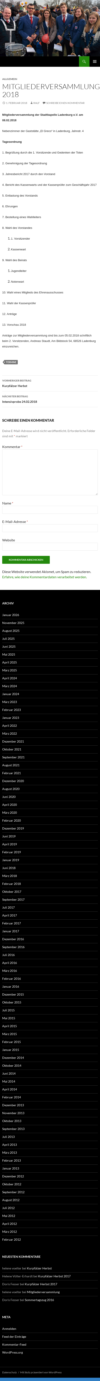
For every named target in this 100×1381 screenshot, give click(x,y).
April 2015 (9, 1026)
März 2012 (9, 1231)
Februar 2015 (11, 1042)
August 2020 (11, 789)
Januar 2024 (10, 694)
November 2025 (13, 623)
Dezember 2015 (13, 994)
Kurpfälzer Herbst (50, 383)
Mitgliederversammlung (43, 1292)
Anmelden (9, 1328)
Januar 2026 (10, 615)
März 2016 (9, 970)
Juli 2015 (8, 1010)
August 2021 (11, 765)
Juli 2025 (8, 638)
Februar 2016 (11, 978)
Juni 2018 (9, 868)
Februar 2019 (11, 852)
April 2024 (9, 678)
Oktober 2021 (11, 749)
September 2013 (13, 1129)
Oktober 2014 (11, 1065)
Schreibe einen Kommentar (65, 103)
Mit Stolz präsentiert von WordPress (41, 1372)
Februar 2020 (11, 820)
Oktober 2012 (11, 1184)
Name (7, 503)
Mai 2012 (8, 1216)
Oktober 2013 (11, 1121)
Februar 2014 (11, 1097)
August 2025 (11, 631)
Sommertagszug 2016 (39, 1300)
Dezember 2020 (13, 781)
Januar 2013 (10, 1168)
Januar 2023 (10, 717)
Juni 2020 (9, 797)
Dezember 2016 (13, 939)
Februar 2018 (11, 884)
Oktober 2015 (11, 1002)
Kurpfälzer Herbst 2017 (54, 1276)
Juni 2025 (9, 646)
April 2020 (9, 804)
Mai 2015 (8, 1018)
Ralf (36, 103)
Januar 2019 (10, 860)
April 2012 (9, 1224)
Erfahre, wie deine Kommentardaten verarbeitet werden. (44, 577)
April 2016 (9, 963)
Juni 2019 (9, 836)
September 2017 (13, 899)
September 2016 (13, 947)
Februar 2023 (11, 710)
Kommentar (12, 447)
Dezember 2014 (13, 1057)
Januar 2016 (10, 986)
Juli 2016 (8, 955)
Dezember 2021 (13, 741)
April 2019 (9, 844)
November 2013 (13, 1113)
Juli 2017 (8, 907)
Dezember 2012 (13, 1176)
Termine (11, 362)
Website (8, 540)
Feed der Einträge (14, 1336)
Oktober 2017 (11, 891)
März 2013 (9, 1152)
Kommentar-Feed (14, 1344)
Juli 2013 (8, 1137)
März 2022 (9, 733)
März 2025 (9, 670)
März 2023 (9, 702)
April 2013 (9, 1144)
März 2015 (9, 1034)
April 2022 (9, 725)
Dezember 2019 (13, 828)
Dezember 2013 (13, 1105)
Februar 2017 (11, 923)
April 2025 (9, 662)
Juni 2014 (9, 1073)
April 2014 (9, 1089)
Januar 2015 (10, 1050)
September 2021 (13, 757)
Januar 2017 (10, 931)
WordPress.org (12, 1352)
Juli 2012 (8, 1208)
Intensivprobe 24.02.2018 (50, 398)
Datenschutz (9, 1372)
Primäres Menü (94, 61)
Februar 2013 (11, 1160)
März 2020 (9, 812)
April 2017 (9, 915)
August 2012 (11, 1200)
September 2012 (13, 1192)
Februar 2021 (11, 773)
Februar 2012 (11, 1239)
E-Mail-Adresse (15, 521)
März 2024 (9, 686)
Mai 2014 (8, 1081)
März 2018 (9, 876)
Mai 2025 (8, 654)
